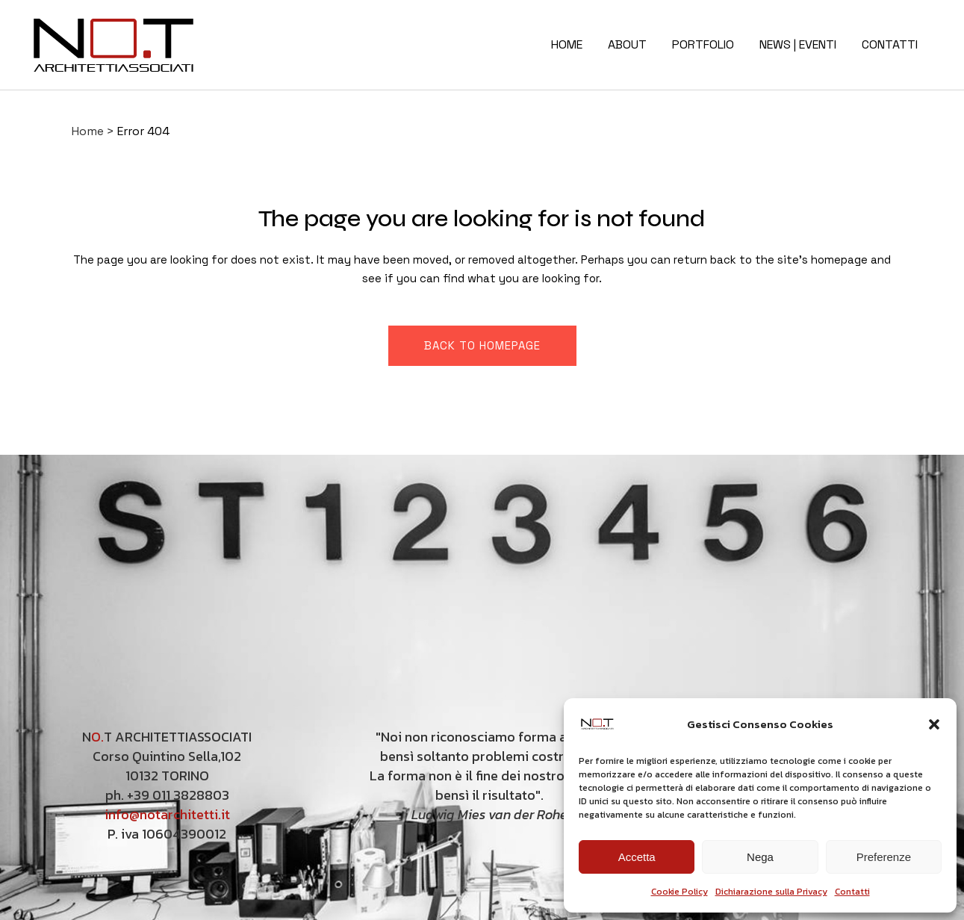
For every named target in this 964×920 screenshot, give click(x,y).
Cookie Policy (679, 891)
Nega (760, 857)
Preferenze (883, 857)
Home (88, 131)
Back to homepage (482, 345)
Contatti (852, 891)
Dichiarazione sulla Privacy (771, 891)
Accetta (637, 857)
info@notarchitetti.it (167, 814)
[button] (934, 724)
